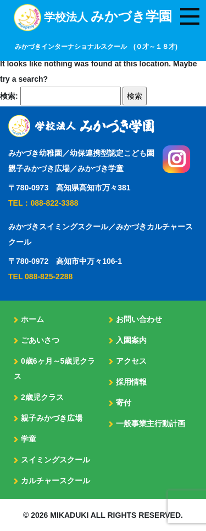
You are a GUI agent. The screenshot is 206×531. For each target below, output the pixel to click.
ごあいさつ (40, 340)
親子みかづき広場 (51, 418)
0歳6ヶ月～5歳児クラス (54, 369)
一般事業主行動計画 (150, 423)
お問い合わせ (139, 319)
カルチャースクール (55, 480)
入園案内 (131, 340)
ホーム (32, 319)
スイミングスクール (55, 459)
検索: (9, 96)
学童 (28, 438)
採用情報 (131, 381)
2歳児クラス (42, 397)
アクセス (131, 361)
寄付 (123, 402)
